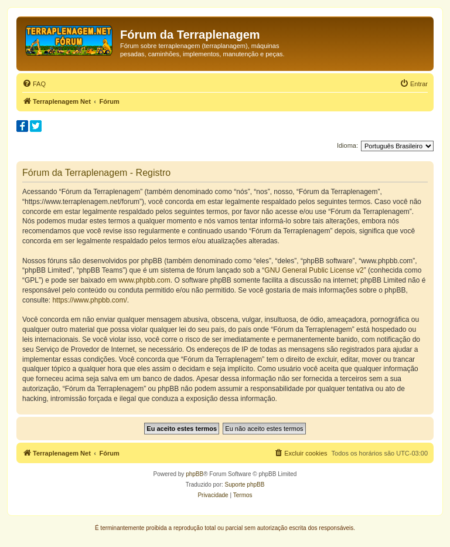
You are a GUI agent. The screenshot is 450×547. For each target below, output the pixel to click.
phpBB (194, 474)
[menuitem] (34, 84)
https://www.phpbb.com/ (89, 300)
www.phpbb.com (145, 280)
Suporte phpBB (245, 484)
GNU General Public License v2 (313, 270)
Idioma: (347, 145)
